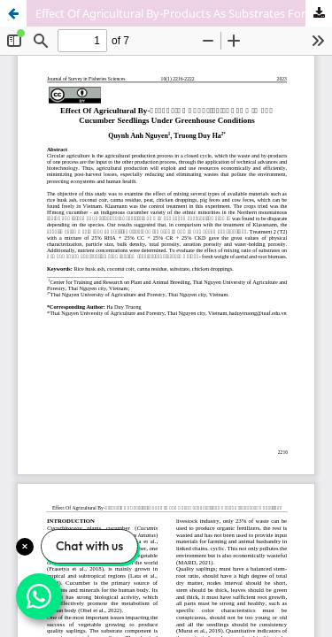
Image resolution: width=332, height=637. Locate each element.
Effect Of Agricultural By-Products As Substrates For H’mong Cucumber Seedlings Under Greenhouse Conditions (183, 13)
